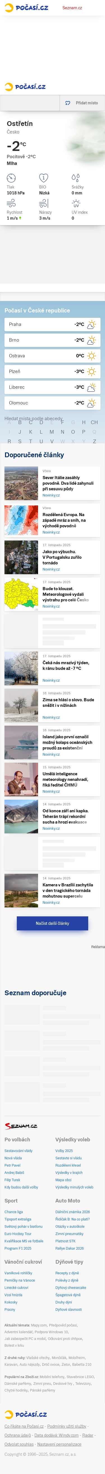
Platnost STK (65, 1241)
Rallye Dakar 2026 (69, 1248)
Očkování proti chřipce (65, 1339)
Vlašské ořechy (38, 1358)
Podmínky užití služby (66, 1426)
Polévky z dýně (66, 1280)
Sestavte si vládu (68, 1158)
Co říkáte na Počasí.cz (24, 1426)
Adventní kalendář (18, 1332)
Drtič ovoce (50, 1365)
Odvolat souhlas (19, 1444)
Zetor (66, 1365)
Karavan (10, 1365)
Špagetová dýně (68, 1295)
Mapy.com (39, 1325)
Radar (87, 1435)
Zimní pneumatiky (69, 1234)
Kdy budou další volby (21, 1187)
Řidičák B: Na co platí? (72, 1219)
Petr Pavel (12, 1165)
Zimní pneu (42, 1384)
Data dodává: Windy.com (56, 1435)
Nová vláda (13, 1158)
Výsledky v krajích (69, 1173)
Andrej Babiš (14, 1173)
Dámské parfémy (17, 1384)
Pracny (9, 1310)
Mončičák (59, 1358)
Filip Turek (12, 1180)
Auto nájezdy (30, 1365)
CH (94, 422)
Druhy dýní (63, 1302)
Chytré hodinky (16, 1390)
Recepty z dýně (67, 1273)
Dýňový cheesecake (70, 1288)
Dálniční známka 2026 (72, 1212)
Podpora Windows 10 (51, 1332)
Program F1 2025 (17, 1248)
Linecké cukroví (16, 1288)
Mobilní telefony (52, 1377)
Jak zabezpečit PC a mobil (25, 1339)
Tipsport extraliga (17, 1219)
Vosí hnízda (13, 1295)
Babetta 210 (81, 1365)
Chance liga (13, 1212)
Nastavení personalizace (59, 1444)
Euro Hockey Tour (17, 1234)
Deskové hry (63, 1384)
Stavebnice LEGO (80, 1377)
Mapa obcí (63, 1180)
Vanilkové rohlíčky (18, 1273)
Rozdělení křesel (68, 1165)
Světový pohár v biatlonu (23, 1227)
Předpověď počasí (63, 1325)
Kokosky (10, 1302)
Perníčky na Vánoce (19, 1280)
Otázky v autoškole (70, 1227)
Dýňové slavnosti (68, 1310)
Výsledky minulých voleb (74, 1187)
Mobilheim (77, 1358)
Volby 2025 (64, 1151)
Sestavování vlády (18, 1151)
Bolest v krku (14, 1345)
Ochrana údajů (17, 1435)
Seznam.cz (72, 8)
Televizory (83, 1384)
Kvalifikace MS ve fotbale (23, 1241)
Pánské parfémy (42, 1390)
